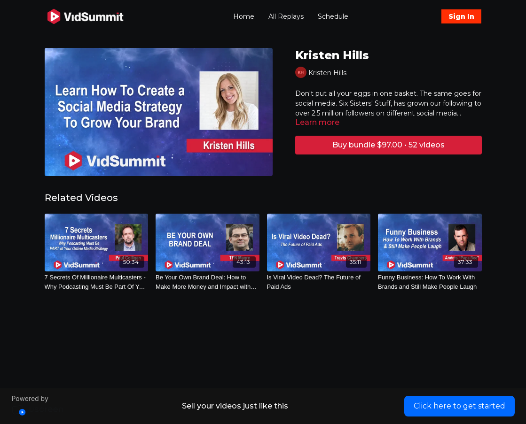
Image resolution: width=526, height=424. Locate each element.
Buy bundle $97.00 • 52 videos (388, 144)
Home (243, 16)
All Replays (286, 16)
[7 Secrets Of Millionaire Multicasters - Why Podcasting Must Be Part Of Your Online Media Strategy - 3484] (97, 282)
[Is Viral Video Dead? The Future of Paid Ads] (319, 282)
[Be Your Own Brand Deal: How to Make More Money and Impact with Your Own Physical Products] (207, 282)
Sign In (461, 16)
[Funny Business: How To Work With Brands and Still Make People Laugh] (430, 282)
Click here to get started (459, 405)
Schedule (333, 16)
